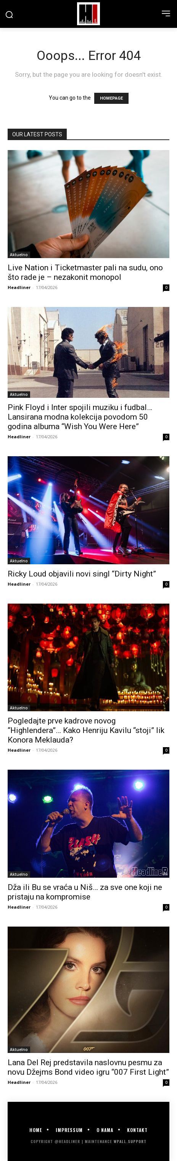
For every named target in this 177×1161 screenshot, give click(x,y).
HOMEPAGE (111, 98)
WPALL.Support (130, 1141)
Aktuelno (19, 254)
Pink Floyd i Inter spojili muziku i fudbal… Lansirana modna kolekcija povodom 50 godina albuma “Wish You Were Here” (80, 417)
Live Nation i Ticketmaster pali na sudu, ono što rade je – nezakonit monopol (85, 272)
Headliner (19, 287)
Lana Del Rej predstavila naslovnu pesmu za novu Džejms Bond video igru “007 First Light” (88, 1067)
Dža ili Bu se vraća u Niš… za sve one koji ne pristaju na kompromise (85, 892)
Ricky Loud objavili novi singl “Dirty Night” (82, 573)
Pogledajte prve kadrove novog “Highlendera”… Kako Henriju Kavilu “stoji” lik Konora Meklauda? (86, 730)
